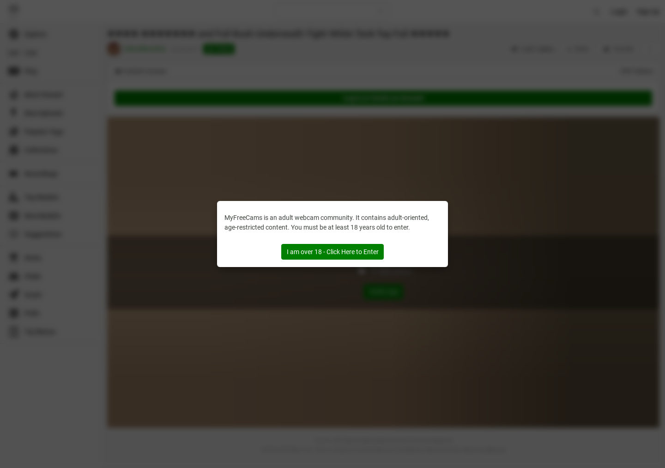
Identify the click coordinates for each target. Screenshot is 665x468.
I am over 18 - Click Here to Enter (333, 251)
